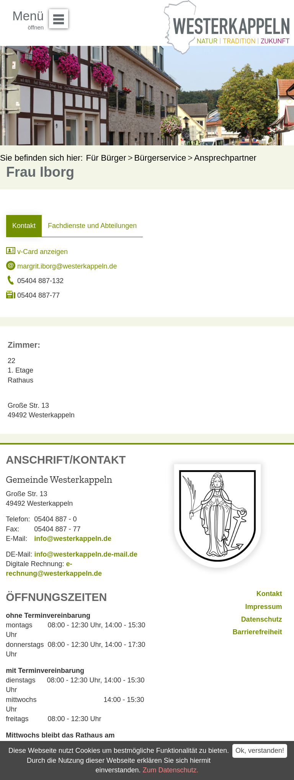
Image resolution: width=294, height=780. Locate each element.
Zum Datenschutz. (171, 770)
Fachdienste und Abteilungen (92, 226)
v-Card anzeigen (37, 252)
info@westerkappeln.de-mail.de (85, 554)
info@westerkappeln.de (72, 538)
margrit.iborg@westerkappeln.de (61, 266)
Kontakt (24, 226)
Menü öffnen (60, 16)
